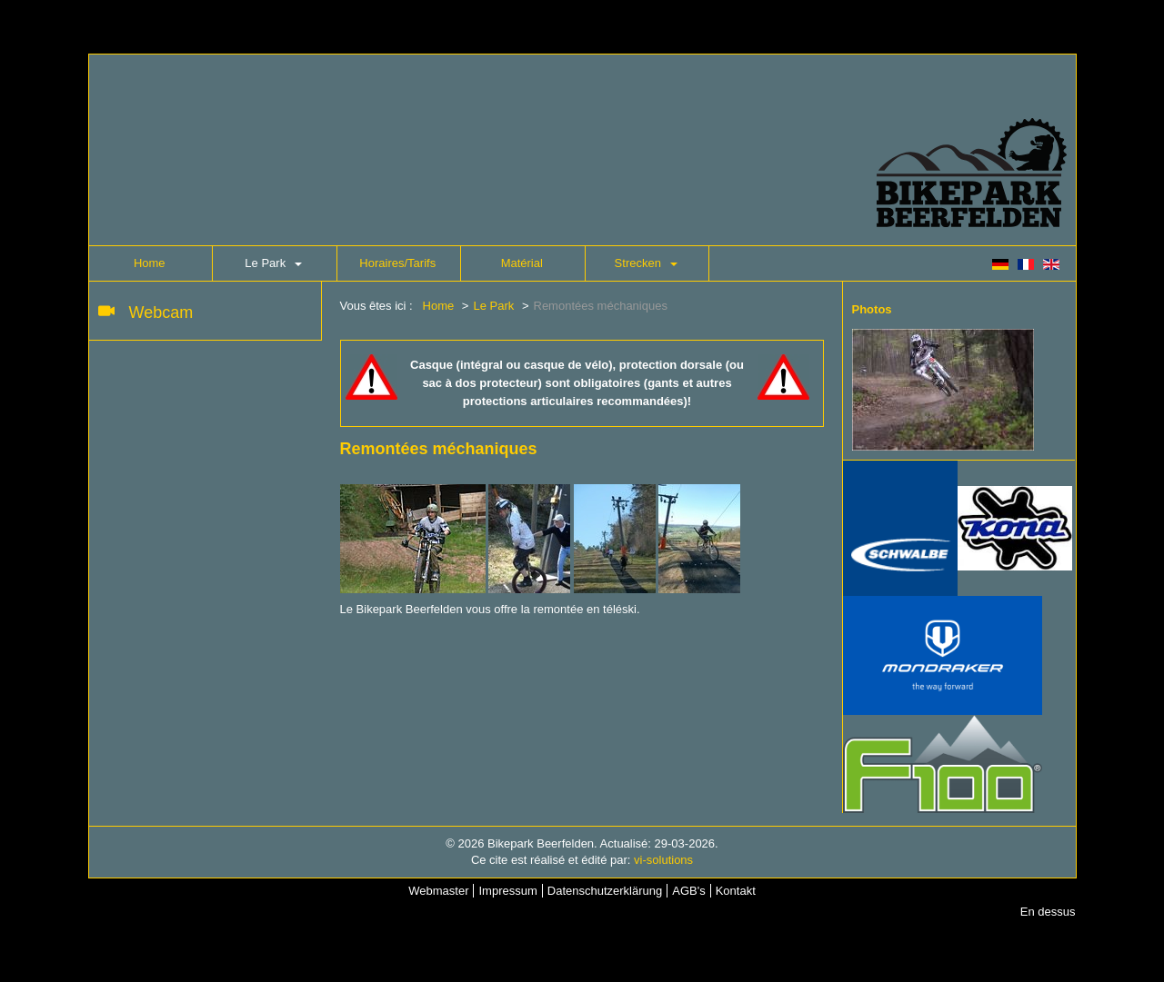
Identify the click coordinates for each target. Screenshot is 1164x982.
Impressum (507, 891)
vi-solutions (663, 860)
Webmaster (438, 891)
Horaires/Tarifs (397, 263)
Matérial (522, 263)
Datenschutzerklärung (604, 891)
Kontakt (736, 891)
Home (150, 263)
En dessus (1048, 911)
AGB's (688, 891)
